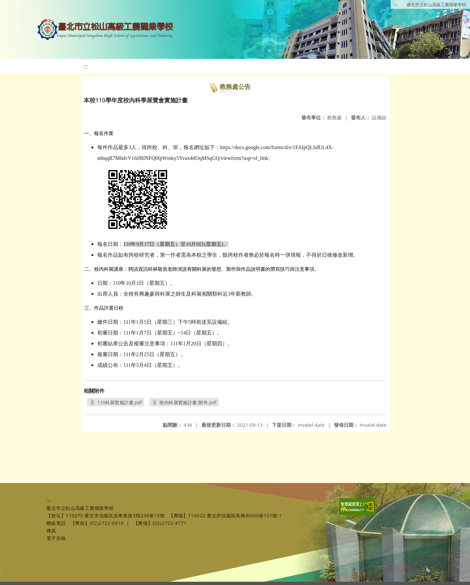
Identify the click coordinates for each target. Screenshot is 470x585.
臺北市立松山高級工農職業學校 (436, 5)
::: (396, 5)
